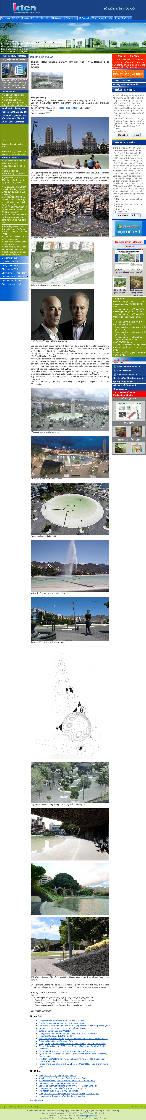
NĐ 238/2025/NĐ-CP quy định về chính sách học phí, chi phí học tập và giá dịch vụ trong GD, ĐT (14, 201)
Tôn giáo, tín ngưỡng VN (14, 102)
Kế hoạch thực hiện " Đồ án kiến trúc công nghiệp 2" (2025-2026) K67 (128, 304)
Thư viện (108, 18)
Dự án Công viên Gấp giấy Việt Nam (55, 1031)
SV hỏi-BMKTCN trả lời (13, 122)
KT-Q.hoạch (84, 18)
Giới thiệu (16, 18)
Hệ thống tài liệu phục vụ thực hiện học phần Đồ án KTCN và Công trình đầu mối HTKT (15, 230)
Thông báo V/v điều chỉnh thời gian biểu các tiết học (127, 323)
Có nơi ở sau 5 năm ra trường (129, 118)
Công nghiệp (71, 18)
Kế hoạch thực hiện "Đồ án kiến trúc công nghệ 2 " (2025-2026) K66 (128, 317)
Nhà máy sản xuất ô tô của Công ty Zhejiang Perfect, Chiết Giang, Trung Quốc (74, 1026)
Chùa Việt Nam (9, 97)
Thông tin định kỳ (10, 157)
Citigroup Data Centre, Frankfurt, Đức (56, 1041)
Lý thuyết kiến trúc (10, 261)
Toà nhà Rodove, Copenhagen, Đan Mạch (58, 1083)
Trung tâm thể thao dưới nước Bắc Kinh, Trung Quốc (63, 1096)
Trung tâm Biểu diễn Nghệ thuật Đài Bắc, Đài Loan (61, 1021)
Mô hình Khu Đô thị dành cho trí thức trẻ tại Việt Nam (63, 1028)
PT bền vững (97, 18)
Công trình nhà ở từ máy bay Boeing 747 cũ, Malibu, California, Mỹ (69, 1093)
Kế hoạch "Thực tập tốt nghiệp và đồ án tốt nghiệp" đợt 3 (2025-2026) (129, 347)
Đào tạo (25, 18)
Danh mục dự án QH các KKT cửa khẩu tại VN (14, 253)
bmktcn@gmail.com (88, 1116)
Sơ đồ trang (140, 1106)
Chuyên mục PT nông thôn (14, 273)
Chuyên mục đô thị (10, 269)
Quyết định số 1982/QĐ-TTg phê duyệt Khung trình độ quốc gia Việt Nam (14, 180)
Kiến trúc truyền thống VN (14, 105)
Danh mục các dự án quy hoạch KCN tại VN (14, 243)
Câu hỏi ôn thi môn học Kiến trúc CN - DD (13, 162)
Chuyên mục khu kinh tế (13, 276)
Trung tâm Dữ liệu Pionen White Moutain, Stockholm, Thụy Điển (68, 1033)
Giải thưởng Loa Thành (13, 173)
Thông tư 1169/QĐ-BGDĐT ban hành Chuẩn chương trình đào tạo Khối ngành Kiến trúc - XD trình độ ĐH (14, 84)
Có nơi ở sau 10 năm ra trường (130, 121)
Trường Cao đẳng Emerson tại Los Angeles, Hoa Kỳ (62, 1023)
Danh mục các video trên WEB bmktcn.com (14, 237)
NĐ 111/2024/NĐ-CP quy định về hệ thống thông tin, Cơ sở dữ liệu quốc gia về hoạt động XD (14, 191)
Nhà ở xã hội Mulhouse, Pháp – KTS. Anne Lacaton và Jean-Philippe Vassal (73, 1038)
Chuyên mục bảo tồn (11, 280)
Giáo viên (35, 18)
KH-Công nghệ (57, 18)
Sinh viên (45, 18)
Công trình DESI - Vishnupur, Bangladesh (57, 1075)
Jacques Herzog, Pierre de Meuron (65, 108)
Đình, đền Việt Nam (11, 100)
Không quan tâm (123, 209)
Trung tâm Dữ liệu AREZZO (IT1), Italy (56, 1036)
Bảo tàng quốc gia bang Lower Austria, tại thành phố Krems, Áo (67, 1051)
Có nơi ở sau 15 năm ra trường (130, 123)
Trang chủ (5, 18)
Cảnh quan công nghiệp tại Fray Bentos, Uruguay (137, 292)
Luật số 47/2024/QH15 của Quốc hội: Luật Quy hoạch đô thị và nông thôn (15, 210)
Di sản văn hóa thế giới (13, 95)
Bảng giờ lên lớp (10, 171)
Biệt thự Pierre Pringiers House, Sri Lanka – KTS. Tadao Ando (67, 1080)
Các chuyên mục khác (12, 284)
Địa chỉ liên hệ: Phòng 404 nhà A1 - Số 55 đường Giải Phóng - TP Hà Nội (73, 1113)
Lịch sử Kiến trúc (9, 258)
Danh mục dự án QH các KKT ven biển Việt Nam (14, 248)
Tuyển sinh (126, 18)
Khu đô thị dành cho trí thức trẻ (129, 272)
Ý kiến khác (121, 131)
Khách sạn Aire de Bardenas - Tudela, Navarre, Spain (63, 1078)
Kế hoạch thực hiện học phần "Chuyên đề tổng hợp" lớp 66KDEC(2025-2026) (127, 340)
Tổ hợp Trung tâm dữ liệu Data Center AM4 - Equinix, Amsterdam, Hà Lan (72, 1043)
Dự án (117, 18)
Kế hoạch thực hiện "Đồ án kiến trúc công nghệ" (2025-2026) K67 (128, 310)
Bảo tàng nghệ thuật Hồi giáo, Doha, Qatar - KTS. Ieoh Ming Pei (68, 1086)
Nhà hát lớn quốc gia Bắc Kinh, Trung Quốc (58, 1091)
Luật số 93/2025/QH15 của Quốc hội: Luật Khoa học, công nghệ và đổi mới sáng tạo (15, 219)
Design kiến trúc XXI (11, 265)
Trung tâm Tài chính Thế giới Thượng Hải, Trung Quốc (63, 1088)
